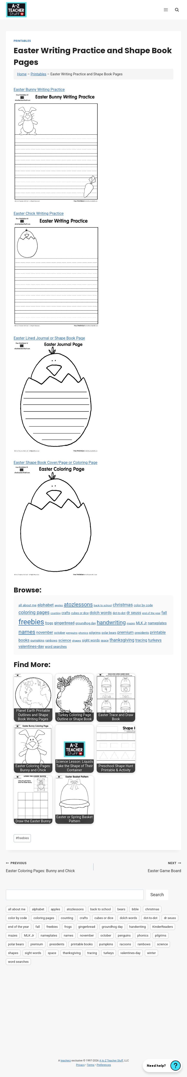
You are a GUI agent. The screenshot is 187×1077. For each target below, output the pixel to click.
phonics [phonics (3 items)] (83, 632)
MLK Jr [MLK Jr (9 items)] (141, 623)
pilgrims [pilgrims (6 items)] (95, 632)
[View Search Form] (177, 9)
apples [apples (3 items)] (59, 605)
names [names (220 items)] (27, 632)
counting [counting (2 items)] (55, 613)
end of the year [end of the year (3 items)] (151, 613)
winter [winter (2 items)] (151, 953)
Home (22, 74)
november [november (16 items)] (44, 632)
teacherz (66, 1060)
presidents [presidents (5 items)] (142, 632)
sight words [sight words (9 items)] (91, 640)
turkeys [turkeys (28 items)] (154, 640)
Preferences (104, 1065)
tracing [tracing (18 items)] (141, 640)
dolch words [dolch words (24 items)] (101, 612)
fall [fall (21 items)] (164, 612)
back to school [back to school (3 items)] (103, 605)
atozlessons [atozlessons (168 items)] (78, 604)
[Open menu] (165, 9)
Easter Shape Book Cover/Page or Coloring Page (56, 517)
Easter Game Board (139, 866)
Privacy (80, 1065)
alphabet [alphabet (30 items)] (45, 604)
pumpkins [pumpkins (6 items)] (37, 640)
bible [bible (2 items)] (135, 909)
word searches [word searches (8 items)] (56, 647)
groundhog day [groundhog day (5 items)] (85, 623)
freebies (22, 838)
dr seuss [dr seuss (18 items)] (134, 612)
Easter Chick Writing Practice (56, 269)
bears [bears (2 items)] (121, 909)
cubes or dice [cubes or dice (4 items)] (80, 613)
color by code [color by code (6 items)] (143, 605)
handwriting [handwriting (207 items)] (111, 622)
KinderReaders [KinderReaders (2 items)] (162, 927)
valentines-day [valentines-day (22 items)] (31, 646)
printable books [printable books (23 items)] (82, 944)
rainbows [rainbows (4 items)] (51, 640)
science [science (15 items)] (64, 640)
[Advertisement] (93, 1005)
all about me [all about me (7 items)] (28, 605)
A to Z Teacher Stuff (111, 1060)
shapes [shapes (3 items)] (76, 640)
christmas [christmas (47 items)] (123, 605)
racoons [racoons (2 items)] (125, 944)
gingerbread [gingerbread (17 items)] (64, 623)
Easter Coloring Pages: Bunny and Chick (48, 866)
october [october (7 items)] (59, 632)
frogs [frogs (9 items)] (49, 623)
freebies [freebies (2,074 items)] (31, 622)
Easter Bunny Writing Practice (56, 145)
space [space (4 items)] (105, 640)
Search (157, 894)
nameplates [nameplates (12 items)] (157, 623)
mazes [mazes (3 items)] (131, 623)
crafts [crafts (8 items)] (66, 613)
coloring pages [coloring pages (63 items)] (34, 612)
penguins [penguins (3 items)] (72, 632)
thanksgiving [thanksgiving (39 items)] (122, 640)
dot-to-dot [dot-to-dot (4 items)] (119, 613)
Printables (22, 41)
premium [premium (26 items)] (125, 632)
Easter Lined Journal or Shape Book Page (56, 394)
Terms (90, 1065)
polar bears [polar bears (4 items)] (109, 632)
